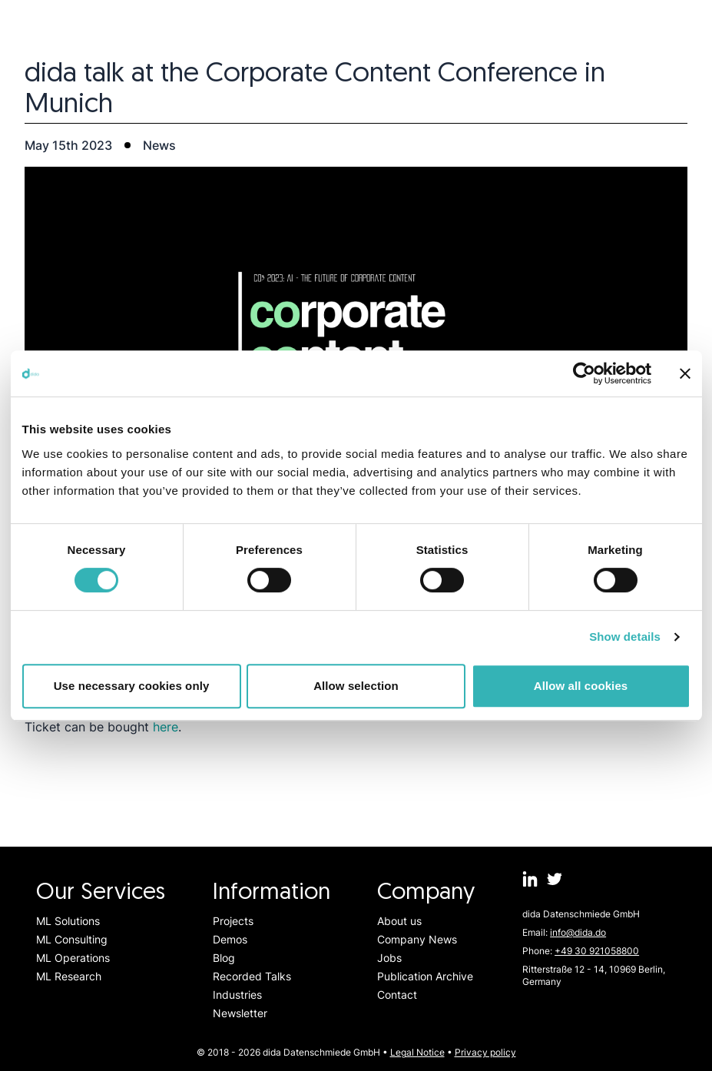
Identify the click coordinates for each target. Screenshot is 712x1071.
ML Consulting (72, 939)
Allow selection (356, 685)
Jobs (389, 957)
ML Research (68, 976)
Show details (625, 636)
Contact (397, 994)
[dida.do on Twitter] (554, 879)
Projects (233, 920)
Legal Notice (417, 1052)
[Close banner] (685, 373)
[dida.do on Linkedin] (530, 879)
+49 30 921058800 (597, 951)
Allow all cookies (581, 685)
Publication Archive (425, 976)
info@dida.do (578, 932)
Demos (230, 939)
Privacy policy (485, 1052)
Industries (237, 994)
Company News (417, 939)
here (165, 726)
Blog (224, 957)
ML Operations (73, 957)
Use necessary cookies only (132, 685)
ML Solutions (68, 920)
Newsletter (240, 1013)
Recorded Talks (252, 976)
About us (399, 920)
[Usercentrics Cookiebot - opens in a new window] (584, 373)
